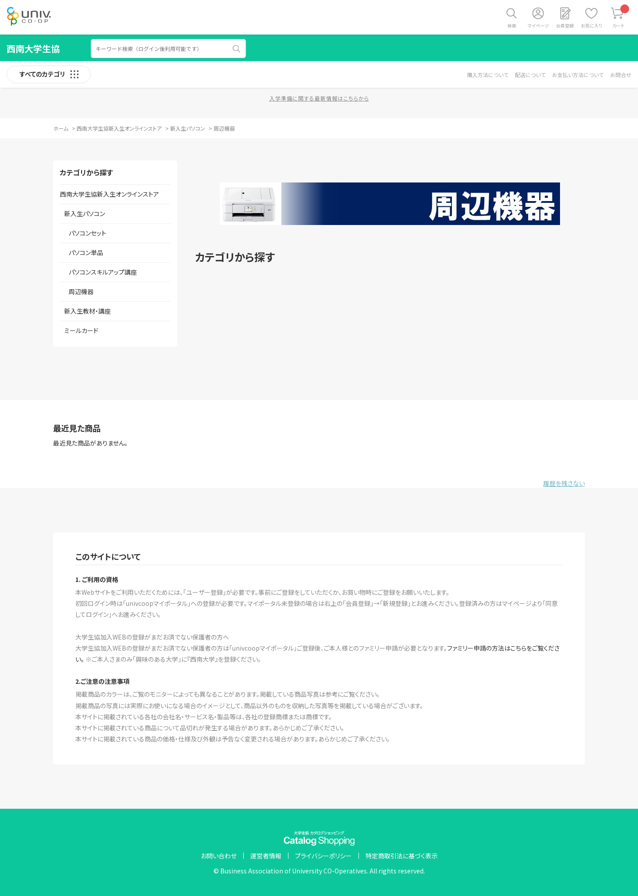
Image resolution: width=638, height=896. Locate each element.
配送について (530, 74)
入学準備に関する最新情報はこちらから (319, 98)
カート (621, 16)
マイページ (538, 25)
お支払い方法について (577, 74)
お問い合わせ (219, 856)
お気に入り (591, 25)
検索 (511, 25)
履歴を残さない (564, 483)
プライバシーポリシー (323, 856)
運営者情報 (265, 856)
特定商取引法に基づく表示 (402, 856)
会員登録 (565, 25)
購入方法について (487, 74)
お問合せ (620, 74)
